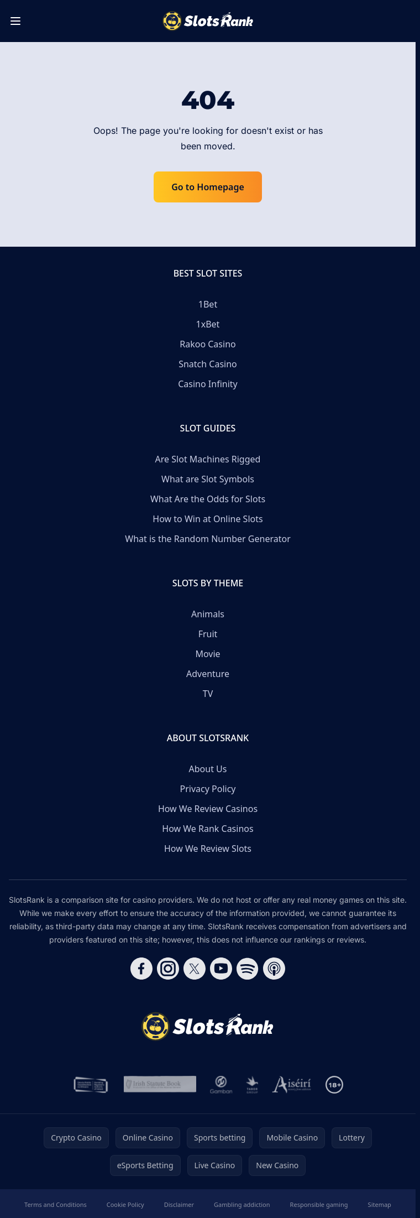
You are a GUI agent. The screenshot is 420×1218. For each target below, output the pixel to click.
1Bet (207, 304)
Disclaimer (179, 1204)
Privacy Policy (208, 789)
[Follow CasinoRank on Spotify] (248, 968)
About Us (208, 769)
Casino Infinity (208, 384)
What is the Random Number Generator (208, 539)
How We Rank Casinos (207, 829)
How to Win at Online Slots (207, 519)
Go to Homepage (207, 187)
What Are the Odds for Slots (207, 499)
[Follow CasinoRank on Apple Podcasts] (274, 968)
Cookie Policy (125, 1204)
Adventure (207, 674)
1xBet (208, 324)
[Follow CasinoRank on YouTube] (221, 968)
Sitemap (379, 1204)
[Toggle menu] (15, 21)
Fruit (208, 634)
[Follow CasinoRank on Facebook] (141, 968)
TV (208, 694)
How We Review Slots (207, 848)
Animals (207, 614)
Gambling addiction (242, 1204)
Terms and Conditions (55, 1204)
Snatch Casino (208, 364)
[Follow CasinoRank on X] (194, 968)
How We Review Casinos (208, 809)
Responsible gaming (319, 1204)
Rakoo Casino (207, 344)
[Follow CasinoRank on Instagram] (168, 968)
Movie (207, 654)
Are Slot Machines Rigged (208, 459)
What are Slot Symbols (207, 479)
